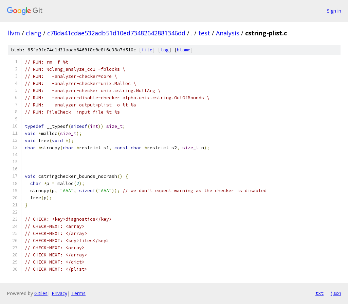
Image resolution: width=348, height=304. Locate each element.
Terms (78, 293)
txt (319, 293)
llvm (14, 33)
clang (33, 33)
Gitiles (41, 293)
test (204, 33)
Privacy (59, 293)
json (335, 293)
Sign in (334, 10)
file (147, 50)
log (165, 50)
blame (183, 50)
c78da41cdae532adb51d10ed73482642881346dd (116, 33)
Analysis (227, 33)
